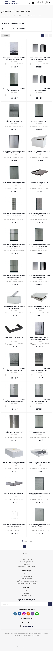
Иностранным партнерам (26, 566)
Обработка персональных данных (26, 581)
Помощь (26, 574)
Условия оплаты (26, 576)
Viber (32, 613)
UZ (26, 626)
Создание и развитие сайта (24, 647)
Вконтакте (15, 613)
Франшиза (26, 564)
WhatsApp (37, 613)
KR (28, 626)
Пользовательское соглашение (26, 583)
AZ (32, 626)
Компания (26, 554)
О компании (27, 557)
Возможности (26, 595)
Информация (26, 571)
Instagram (24, 613)
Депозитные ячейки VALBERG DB (13, 23)
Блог (26, 590)
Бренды (26, 593)
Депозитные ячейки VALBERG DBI (13, 29)
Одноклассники (28, 613)
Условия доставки (26, 578)
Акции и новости (26, 559)
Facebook (19, 613)
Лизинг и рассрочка (26, 562)
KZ (23, 626)
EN (30, 626)
